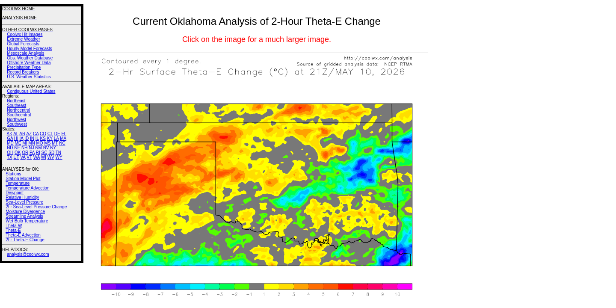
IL (37, 138)
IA (22, 138)
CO (43, 133)
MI (24, 143)
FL (63, 133)
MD (10, 143)
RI (38, 152)
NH (24, 147)
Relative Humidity (22, 197)
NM (38, 147)
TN (58, 152)
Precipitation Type (24, 67)
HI (16, 138)
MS (47, 143)
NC (62, 143)
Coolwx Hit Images (24, 34)
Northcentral (18, 110)
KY (50, 138)
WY (59, 157)
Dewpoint (15, 192)
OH (10, 152)
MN (31, 143)
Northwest (16, 119)
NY (53, 147)
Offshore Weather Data (28, 62)
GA (10, 138)
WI (43, 157)
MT (55, 143)
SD (51, 152)
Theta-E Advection (23, 235)
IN (32, 138)
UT (16, 157)
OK (18, 152)
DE (57, 133)
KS (43, 138)
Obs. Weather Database (30, 58)
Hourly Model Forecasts (29, 48)
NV (46, 147)
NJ (31, 147)
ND (10, 147)
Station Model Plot (23, 178)
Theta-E (13, 230)
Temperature (18, 183)
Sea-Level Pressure (24, 202)
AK (9, 133)
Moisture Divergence (25, 211)
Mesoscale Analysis (25, 53)
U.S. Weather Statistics (29, 76)
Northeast (16, 100)
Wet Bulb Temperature (27, 221)
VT (29, 157)
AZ (29, 133)
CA (35, 133)
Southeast (16, 105)
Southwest (17, 124)
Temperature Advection (27, 188)
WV (50, 157)
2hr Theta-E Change (25, 239)
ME (18, 143)
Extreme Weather (23, 39)
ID (26, 138)
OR (25, 152)
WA (36, 157)
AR (22, 133)
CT (50, 133)
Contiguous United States (31, 91)
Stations (13, 174)
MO (39, 143)
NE (17, 147)
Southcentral (19, 115)
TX (9, 157)
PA (32, 152)
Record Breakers (23, 72)
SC (44, 152)
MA (63, 138)
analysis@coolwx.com (28, 254)
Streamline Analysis (24, 216)
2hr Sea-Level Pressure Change (36, 206)
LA (56, 138)
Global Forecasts (23, 43)
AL (15, 133)
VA (22, 157)
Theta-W (14, 225)
